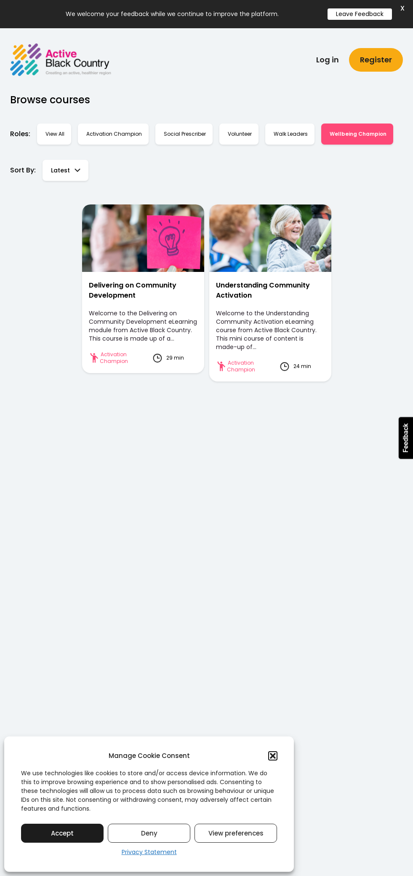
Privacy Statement (149, 852)
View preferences (236, 833)
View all (54, 129)
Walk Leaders (291, 129)
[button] (273, 756)
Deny (149, 833)
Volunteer (240, 129)
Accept (62, 833)
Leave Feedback (360, 14)
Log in (327, 55)
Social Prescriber (185, 129)
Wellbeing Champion (358, 129)
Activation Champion (114, 129)
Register (376, 55)
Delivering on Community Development (132, 286)
